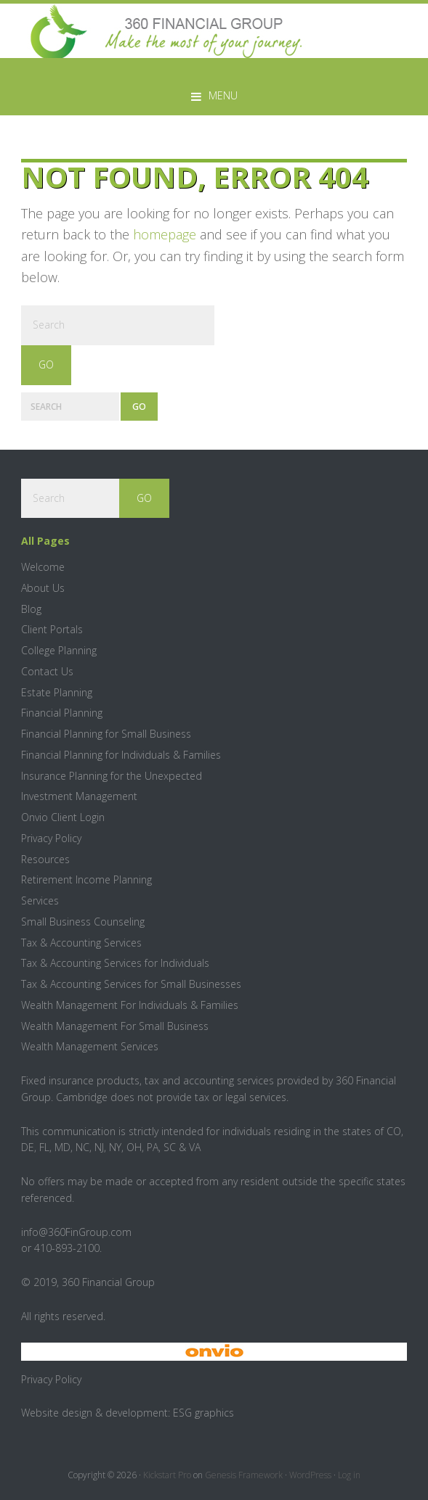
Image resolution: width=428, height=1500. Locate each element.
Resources (45, 859)
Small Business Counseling (83, 921)
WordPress (310, 1475)
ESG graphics (203, 1412)
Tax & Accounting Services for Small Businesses (131, 984)
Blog (31, 609)
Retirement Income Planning (86, 879)
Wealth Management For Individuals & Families (129, 1005)
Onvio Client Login (63, 817)
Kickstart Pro (167, 1475)
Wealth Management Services (89, 1046)
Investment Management (79, 796)
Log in (349, 1475)
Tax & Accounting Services (81, 942)
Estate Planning (56, 692)
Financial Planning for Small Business (106, 734)
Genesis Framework (244, 1475)
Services (40, 900)
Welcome (43, 567)
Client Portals (52, 629)
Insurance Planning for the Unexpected (111, 776)
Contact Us (47, 671)
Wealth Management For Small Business (115, 1026)
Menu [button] (223, 95)
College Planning (59, 650)
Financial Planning (61, 713)
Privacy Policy (51, 838)
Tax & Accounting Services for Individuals (115, 963)
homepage (164, 234)
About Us (43, 588)
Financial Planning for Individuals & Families (121, 755)
